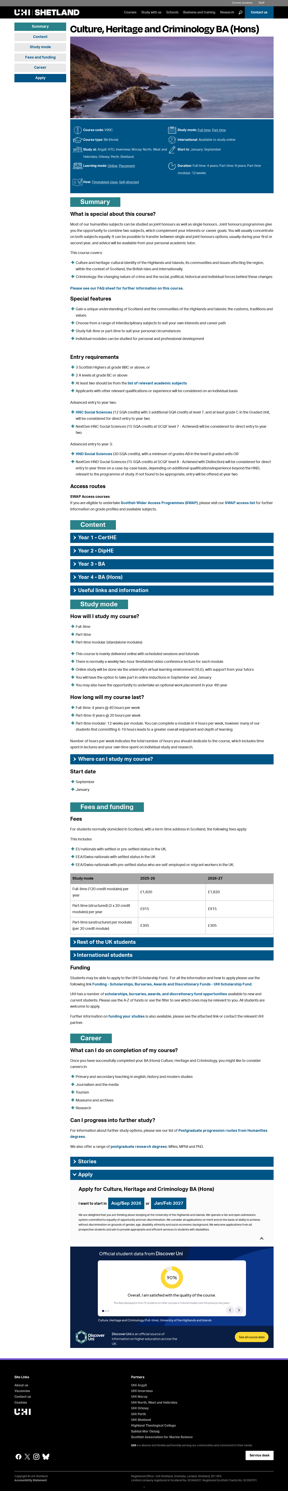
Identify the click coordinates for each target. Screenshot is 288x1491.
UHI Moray (139, 1396)
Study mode (40, 47)
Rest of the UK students (104, 942)
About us (21, 1385)
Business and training (199, 12)
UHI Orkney (140, 1408)
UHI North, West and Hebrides (154, 1402)
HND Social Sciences (94, 454)
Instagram (36, 1457)
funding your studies (126, 1016)
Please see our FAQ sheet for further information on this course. (126, 288)
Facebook (18, 1457)
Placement (127, 166)
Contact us (259, 12)
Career (40, 67)
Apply (40, 78)
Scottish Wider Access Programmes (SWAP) (159, 503)
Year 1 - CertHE (94, 537)
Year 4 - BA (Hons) (97, 577)
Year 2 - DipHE (93, 550)
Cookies (20, 1402)
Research (227, 12)
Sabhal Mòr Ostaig (145, 1431)
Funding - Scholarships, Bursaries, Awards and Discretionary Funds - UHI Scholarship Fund (171, 984)
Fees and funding (40, 57)
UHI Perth (138, 1414)
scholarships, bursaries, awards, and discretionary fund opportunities (166, 994)
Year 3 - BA (88, 564)
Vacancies (22, 1391)
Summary (40, 26)
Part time (219, 130)
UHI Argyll (139, 1385)
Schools (172, 12)
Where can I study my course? (112, 759)
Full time (204, 130)
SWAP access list (240, 503)
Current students (242, 3)
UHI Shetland (141, 1420)
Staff (261, 3)
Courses (130, 12)
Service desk (260, 1455)
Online (112, 166)
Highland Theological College (153, 1425)
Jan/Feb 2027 (168, 1203)
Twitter (27, 1457)
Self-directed (129, 182)
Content (40, 37)
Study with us (151, 12)
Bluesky (46, 1457)
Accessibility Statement (30, 1480)
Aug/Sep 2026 (126, 1203)
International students (102, 955)
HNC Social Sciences (94, 412)
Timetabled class (105, 182)
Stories (84, 1161)
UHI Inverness (142, 1391)
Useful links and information (110, 590)
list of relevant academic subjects (157, 383)
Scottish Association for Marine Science (162, 1437)
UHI (133, 1445)
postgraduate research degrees (139, 1147)
